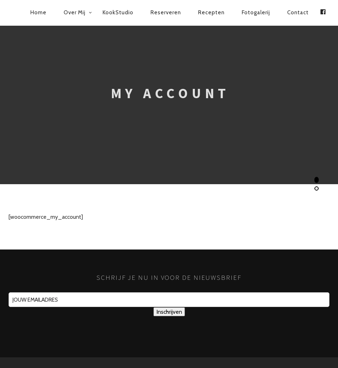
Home (38, 12)
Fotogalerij (256, 12)
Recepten (211, 12)
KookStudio (118, 12)
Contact (298, 12)
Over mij (74, 12)
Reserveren (166, 12)
